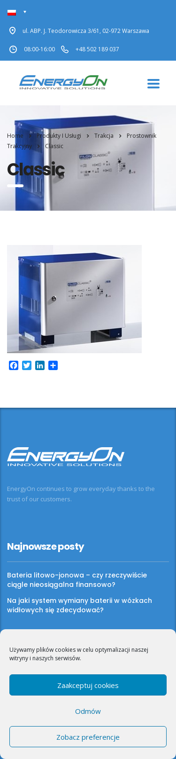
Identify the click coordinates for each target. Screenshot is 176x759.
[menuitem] (17, 12)
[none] (17, 12)
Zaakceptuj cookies (88, 685)
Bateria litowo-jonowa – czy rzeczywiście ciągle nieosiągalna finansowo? (77, 579)
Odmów (88, 711)
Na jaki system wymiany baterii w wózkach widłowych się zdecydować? (79, 605)
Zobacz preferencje (88, 737)
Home (15, 136)
